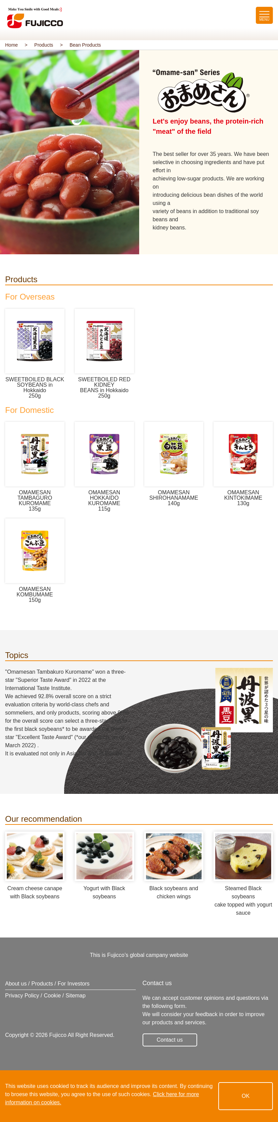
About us (16, 984)
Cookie (52, 995)
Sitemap (75, 995)
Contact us (169, 1040)
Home (11, 45)
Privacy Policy (22, 995)
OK (245, 1096)
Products (43, 45)
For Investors (73, 984)
